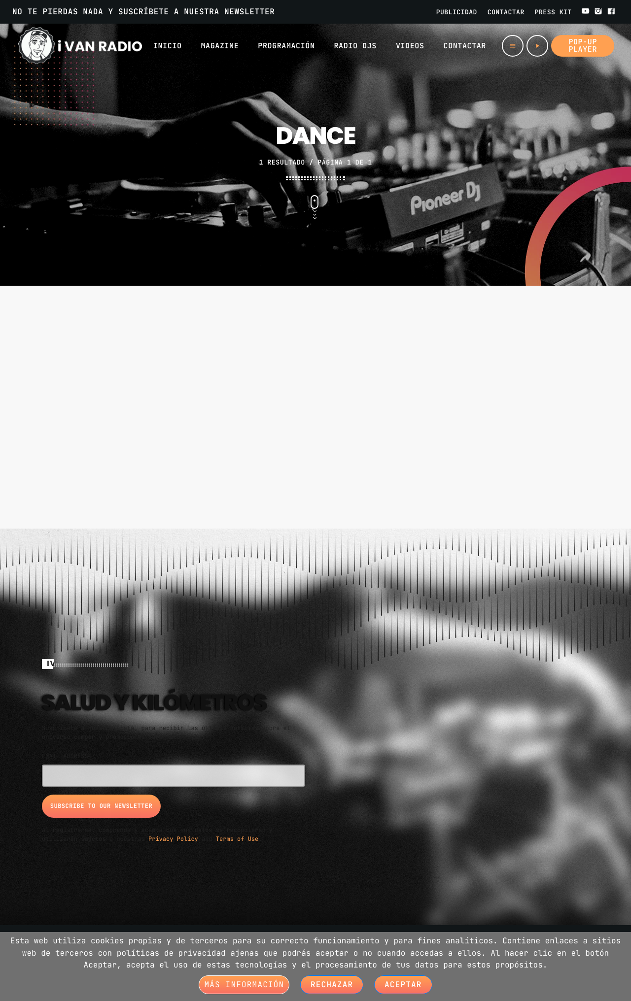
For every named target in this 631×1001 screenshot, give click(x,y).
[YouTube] (586, 11)
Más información (244, 984)
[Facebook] (611, 11)
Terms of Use (237, 838)
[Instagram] (598, 11)
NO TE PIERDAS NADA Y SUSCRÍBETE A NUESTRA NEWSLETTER (143, 11)
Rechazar (332, 984)
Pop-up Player (582, 45)
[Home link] (80, 46)
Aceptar (403, 984)
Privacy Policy (173, 838)
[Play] (537, 46)
